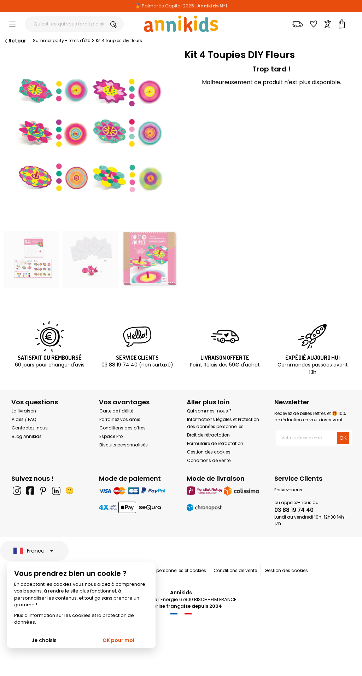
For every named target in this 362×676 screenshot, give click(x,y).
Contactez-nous (30, 428)
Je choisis (44, 640)
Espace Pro (111, 436)
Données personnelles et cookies (171, 570)
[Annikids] (181, 24)
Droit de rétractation (208, 435)
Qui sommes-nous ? (209, 411)
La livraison (24, 411)
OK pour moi (118, 640)
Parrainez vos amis (119, 419)
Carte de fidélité (116, 411)
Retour (15, 40)
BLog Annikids (27, 436)
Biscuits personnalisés (123, 445)
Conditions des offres (122, 428)
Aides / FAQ (24, 419)
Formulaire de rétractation (215, 443)
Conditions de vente (208, 460)
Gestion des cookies (208, 452)
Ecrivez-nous (288, 490)
